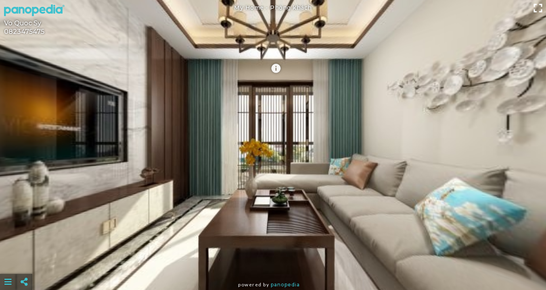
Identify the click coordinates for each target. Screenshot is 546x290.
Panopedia (285, 285)
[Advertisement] (273, 262)
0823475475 (24, 31)
